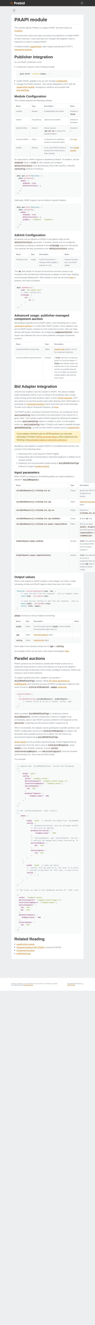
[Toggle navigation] (82, 3)
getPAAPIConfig (23, 952)
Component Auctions (36, 404)
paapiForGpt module (25, 87)
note (75, 139)
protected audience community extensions (48, 439)
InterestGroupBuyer (41, 634)
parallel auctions (42, 466)
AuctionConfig (59, 349)
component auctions (23, 50)
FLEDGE (18, 31)
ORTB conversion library (46, 436)
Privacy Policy (71, 984)
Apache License (28, 984)
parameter (59, 686)
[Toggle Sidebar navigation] (14, 10)
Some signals (20, 741)
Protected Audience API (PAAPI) (30, 946)
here (72, 277)
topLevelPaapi (22, 90)
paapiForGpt (35, 46)
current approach (64, 397)
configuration (61, 81)
